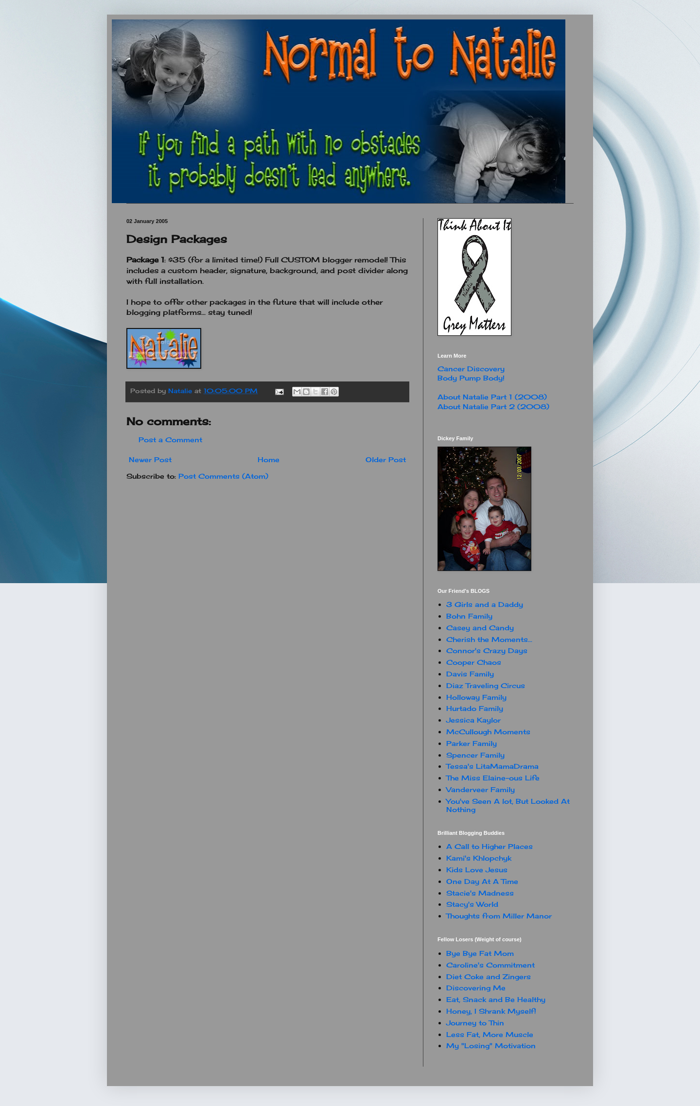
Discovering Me (476, 988)
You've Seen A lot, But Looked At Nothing (508, 805)
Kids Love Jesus (477, 869)
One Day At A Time (482, 881)
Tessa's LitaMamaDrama (492, 766)
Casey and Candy (480, 627)
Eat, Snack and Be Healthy (495, 999)
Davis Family (470, 674)
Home (269, 459)
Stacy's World (472, 904)
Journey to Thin (475, 1023)
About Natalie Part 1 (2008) (492, 397)
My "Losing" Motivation (491, 1045)
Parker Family (471, 743)
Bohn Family (469, 616)
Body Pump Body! (471, 378)
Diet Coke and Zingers (488, 976)
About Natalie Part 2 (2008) (493, 406)
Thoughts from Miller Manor (499, 916)
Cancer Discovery (471, 368)
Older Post (386, 459)
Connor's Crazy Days (486, 650)
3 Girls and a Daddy (484, 604)
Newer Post (150, 459)
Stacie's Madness (480, 893)
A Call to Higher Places (489, 846)
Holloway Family (476, 697)
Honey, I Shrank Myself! (491, 1011)
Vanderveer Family (480, 789)
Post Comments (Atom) (223, 476)
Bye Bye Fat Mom (480, 953)
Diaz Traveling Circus (485, 685)
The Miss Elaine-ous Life (493, 778)
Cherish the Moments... (489, 639)
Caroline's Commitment (490, 965)
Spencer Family (475, 755)
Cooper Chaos (473, 662)
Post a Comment (170, 439)
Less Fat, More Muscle (489, 1034)
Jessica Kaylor (473, 720)
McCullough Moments (488, 731)
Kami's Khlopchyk (478, 858)
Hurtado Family (474, 708)
